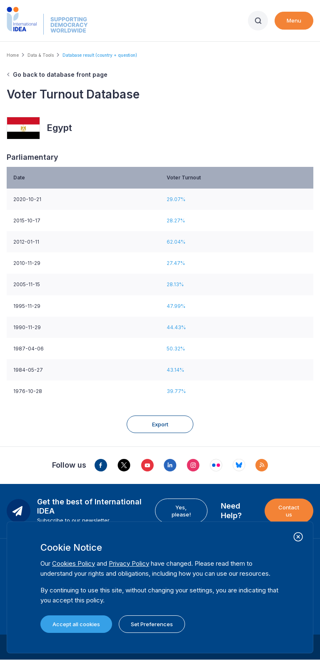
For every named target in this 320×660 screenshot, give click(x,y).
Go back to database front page (60, 74)
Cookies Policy (73, 563)
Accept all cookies (76, 624)
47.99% (176, 306)
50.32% (176, 348)
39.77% (176, 391)
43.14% (175, 370)
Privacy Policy (129, 563)
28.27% (176, 220)
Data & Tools (41, 55)
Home (13, 55)
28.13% (175, 284)
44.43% (176, 327)
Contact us (288, 510)
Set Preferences (152, 624)
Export (160, 424)
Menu (294, 20)
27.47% (176, 263)
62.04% (176, 242)
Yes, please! (181, 510)
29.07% (176, 199)
